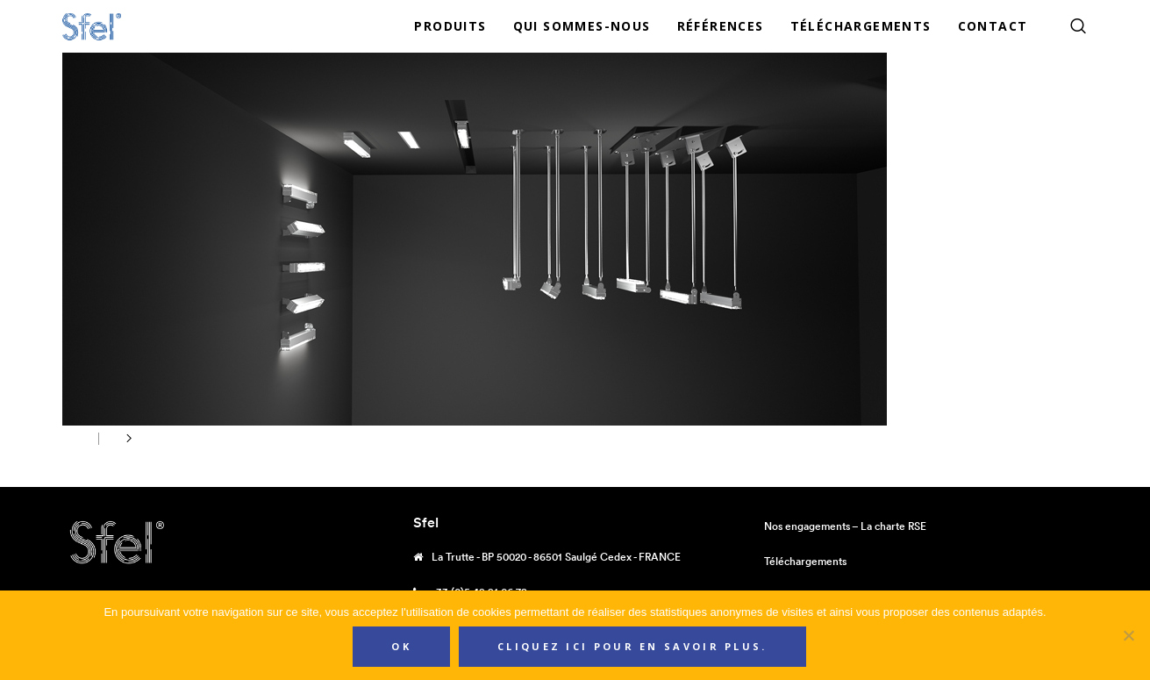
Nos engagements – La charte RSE (845, 526)
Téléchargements (805, 561)
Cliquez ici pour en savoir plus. (632, 646)
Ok (401, 646)
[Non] (1128, 635)
